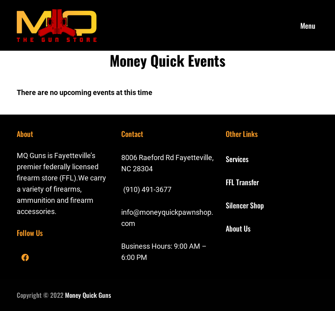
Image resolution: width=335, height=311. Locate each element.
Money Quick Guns (88, 295)
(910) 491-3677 (147, 189)
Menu (307, 25)
